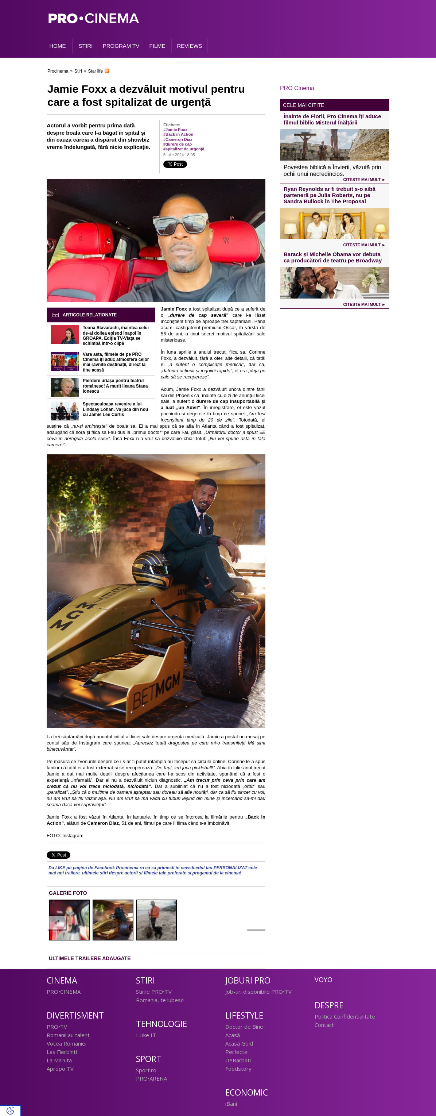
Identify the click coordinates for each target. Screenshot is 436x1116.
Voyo (323, 979)
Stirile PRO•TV (154, 991)
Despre (329, 1005)
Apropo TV (60, 1068)
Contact (324, 1024)
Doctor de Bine (244, 1026)
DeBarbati (238, 1060)
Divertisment (75, 1015)
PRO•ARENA (151, 1078)
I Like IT (146, 1035)
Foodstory (238, 1068)
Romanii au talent (68, 1035)
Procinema (57, 71)
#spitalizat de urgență (183, 149)
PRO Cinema (297, 88)
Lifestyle (244, 1015)
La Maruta (59, 1060)
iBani (231, 1103)
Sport (148, 1059)
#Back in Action (178, 134)
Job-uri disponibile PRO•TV (258, 991)
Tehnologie (161, 1024)
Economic (246, 1092)
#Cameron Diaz (177, 139)
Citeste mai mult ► (364, 179)
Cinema (62, 980)
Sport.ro (146, 1070)
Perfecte (236, 1051)
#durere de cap (177, 144)
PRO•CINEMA (64, 991)
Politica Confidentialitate (345, 1016)
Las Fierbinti (62, 1051)
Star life (95, 71)
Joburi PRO (247, 980)
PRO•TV (57, 1026)
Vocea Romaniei (66, 1043)
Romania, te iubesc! (160, 1000)
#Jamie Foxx (175, 129)
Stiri (78, 71)
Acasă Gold (239, 1043)
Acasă (232, 1035)
